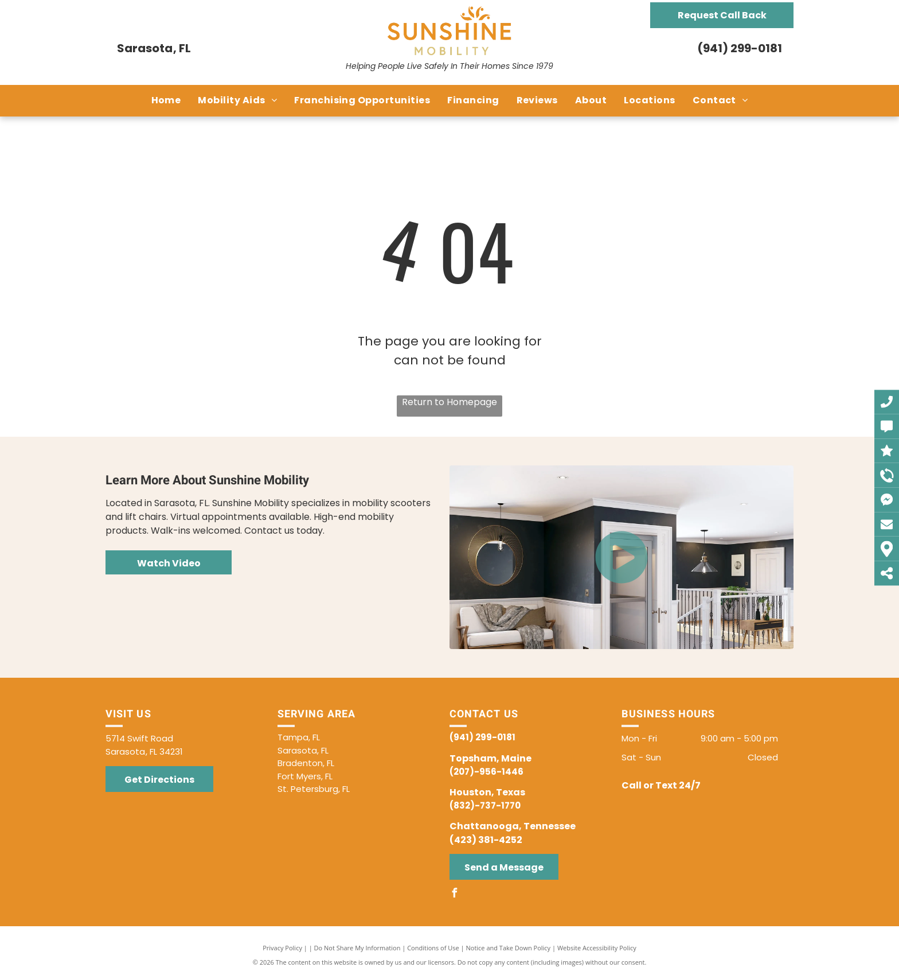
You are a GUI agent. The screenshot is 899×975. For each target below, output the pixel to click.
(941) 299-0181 (739, 48)
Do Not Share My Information (357, 947)
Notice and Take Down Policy (508, 947)
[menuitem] (166, 100)
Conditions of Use (433, 947)
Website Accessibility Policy (596, 947)
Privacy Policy (282, 947)
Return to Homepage (449, 402)
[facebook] (454, 894)
